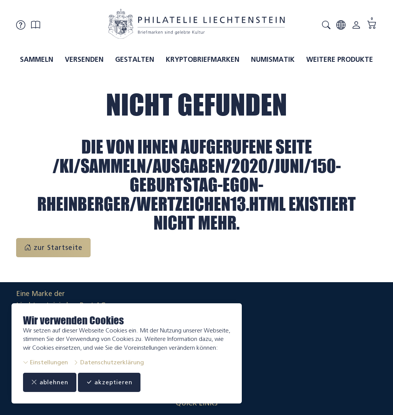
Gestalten (134, 59)
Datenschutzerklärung (108, 362)
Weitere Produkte (339, 59)
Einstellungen (45, 362)
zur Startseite (53, 247)
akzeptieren (117, 382)
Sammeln (36, 59)
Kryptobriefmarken (202, 59)
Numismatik (273, 59)
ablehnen (52, 382)
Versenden (84, 59)
